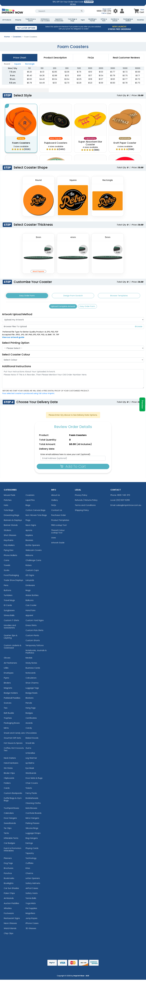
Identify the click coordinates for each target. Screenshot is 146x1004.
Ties (5, 709)
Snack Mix (30, 744)
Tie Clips (8, 829)
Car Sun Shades (11, 889)
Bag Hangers (32, 839)
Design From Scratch (73, 295)
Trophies (8, 719)
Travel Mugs (9, 601)
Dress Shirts (31, 626)
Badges (29, 714)
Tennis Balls (31, 899)
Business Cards (33, 669)
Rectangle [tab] (30, 64)
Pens (6, 586)
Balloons (29, 601)
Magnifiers (30, 914)
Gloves (7, 659)
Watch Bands (10, 929)
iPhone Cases (32, 924)
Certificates (31, 719)
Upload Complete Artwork (62, 307)
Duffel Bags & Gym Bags (13, 800)
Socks (6, 571)
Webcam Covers (34, 551)
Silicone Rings (32, 829)
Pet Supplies (31, 909)
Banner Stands (11, 526)
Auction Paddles (11, 904)
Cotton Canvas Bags (35, 511)
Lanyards (30, 581)
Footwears (9, 914)
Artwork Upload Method (17, 315)
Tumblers (8, 596)
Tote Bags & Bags (72, 20)
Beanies (29, 541)
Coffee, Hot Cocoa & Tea (14, 750)
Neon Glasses (10, 924)
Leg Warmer (31, 759)
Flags (28, 521)
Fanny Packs (31, 794)
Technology (31, 859)
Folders (7, 784)
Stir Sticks (8, 769)
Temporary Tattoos (35, 646)
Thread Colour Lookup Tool (58, 532)
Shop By (18, 20)
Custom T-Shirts (11, 621)
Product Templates (60, 521)
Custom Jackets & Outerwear (12, 647)
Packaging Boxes (12, 724)
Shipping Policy (82, 511)
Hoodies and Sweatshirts (10, 627)
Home (7, 36)
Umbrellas (30, 754)
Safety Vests (32, 894)
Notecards (31, 674)
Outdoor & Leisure (115, 20)
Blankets (29, 699)
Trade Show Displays (13, 581)
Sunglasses (9, 611)
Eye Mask (30, 769)
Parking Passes (32, 824)
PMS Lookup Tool (58, 526)
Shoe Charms (32, 684)
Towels (7, 566)
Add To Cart (73, 467)
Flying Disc (8, 551)
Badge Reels (31, 694)
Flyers (6, 679)
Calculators (31, 679)
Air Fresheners (10, 664)
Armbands (9, 899)
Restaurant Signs (12, 919)
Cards (7, 789)
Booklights (8, 884)
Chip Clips (8, 934)
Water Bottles (32, 596)
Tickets (29, 789)
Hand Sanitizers (11, 764)
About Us (55, 496)
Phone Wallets (10, 556)
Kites (28, 869)
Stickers (7, 531)
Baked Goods (32, 739)
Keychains (8, 541)
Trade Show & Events (30, 20)
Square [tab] (17, 64)
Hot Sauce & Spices (13, 744)
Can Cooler (31, 606)
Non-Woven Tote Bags (36, 516)
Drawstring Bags (11, 516)
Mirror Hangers (32, 819)
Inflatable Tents (11, 839)
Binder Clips (9, 774)
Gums (28, 749)
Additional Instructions (16, 367)
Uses (53, 539)
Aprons (29, 531)
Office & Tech (104, 20)
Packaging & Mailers (128, 20)
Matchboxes (31, 809)
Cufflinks (29, 864)
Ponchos (8, 874)
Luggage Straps (33, 834)
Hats (6, 506)
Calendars (9, 814)
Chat (109, 13)
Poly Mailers (9, 546)
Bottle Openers (33, 546)
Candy (29, 729)
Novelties (140, 20)
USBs (6, 669)
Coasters (17, 36)
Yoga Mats (31, 904)
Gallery (54, 501)
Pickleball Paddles (12, 699)
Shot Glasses (10, 536)
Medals (29, 659)
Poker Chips (9, 894)
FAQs (53, 506)
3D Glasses (31, 929)
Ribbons (29, 556)
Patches (8, 501)
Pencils (29, 704)
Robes (29, 566)
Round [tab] (7, 64)
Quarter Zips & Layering (10, 637)
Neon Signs (31, 526)
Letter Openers (33, 879)
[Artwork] (73, 320)
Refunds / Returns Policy (86, 501)
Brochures (8, 869)
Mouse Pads (9, 496)
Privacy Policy (81, 496)
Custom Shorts (33, 641)
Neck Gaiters (10, 759)
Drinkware (30, 586)
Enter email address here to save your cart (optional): (66, 455)
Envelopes (8, 674)
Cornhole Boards (33, 814)
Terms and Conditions (85, 506)
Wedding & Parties (92, 20)
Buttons (7, 591)
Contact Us (56, 511)
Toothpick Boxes (11, 809)
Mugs (28, 591)
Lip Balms (30, 764)
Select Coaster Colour (16, 356)
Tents (6, 834)
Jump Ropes (31, 919)
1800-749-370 (104, 11)
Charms (29, 874)
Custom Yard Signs (35, 621)
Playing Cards (32, 849)
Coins (6, 561)
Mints (6, 729)
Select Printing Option (15, 344)
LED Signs (30, 576)
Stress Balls (9, 616)
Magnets (8, 689)
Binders (7, 684)
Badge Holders (11, 694)
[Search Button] (82, 11)
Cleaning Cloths (33, 804)
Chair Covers (32, 784)
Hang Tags (31, 709)
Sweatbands (10, 824)
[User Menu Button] (115, 11)
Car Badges (9, 844)
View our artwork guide (13, 338)
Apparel (29, 616)
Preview (142, 404)
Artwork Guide (57, 544)
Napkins (29, 536)
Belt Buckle (9, 714)
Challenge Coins (33, 561)
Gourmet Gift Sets (12, 739)
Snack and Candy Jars (14, 734)
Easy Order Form (27, 295)
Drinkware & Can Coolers (45, 20)
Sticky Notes (31, 664)
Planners (8, 859)
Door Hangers (10, 819)
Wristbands (31, 774)
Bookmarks (9, 879)
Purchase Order (58, 516)
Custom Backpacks (13, 794)
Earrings (29, 844)
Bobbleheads (32, 799)
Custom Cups (32, 571)
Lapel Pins (30, 501)
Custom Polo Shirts (34, 631)
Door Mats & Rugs (34, 779)
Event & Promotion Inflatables (12, 850)
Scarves (7, 704)
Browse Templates (119, 295)
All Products (6, 20)
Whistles (8, 909)
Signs (83, 20)
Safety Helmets (33, 884)
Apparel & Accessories (58, 20)
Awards (29, 724)
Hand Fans (30, 611)
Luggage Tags (32, 689)
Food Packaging (11, 576)
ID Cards (8, 606)
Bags (28, 506)
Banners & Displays (13, 521)
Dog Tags (8, 864)
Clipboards (9, 779)
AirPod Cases (32, 889)
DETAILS (73, 4)
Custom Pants (32, 636)
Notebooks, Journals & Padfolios (36, 652)
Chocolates (31, 734)
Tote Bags (8, 511)
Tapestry (30, 854)
